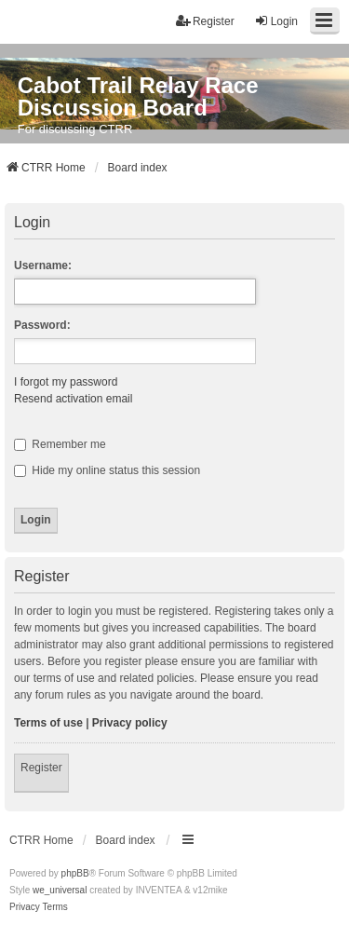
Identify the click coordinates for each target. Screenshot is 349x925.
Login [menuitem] (276, 21)
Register (41, 767)
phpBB (75, 873)
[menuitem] (24, 907)
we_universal (60, 890)
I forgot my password (65, 381)
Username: (43, 265)
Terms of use (48, 722)
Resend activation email (73, 398)
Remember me (60, 444)
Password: (42, 325)
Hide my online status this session (107, 470)
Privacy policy (130, 722)
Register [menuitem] (205, 21)
